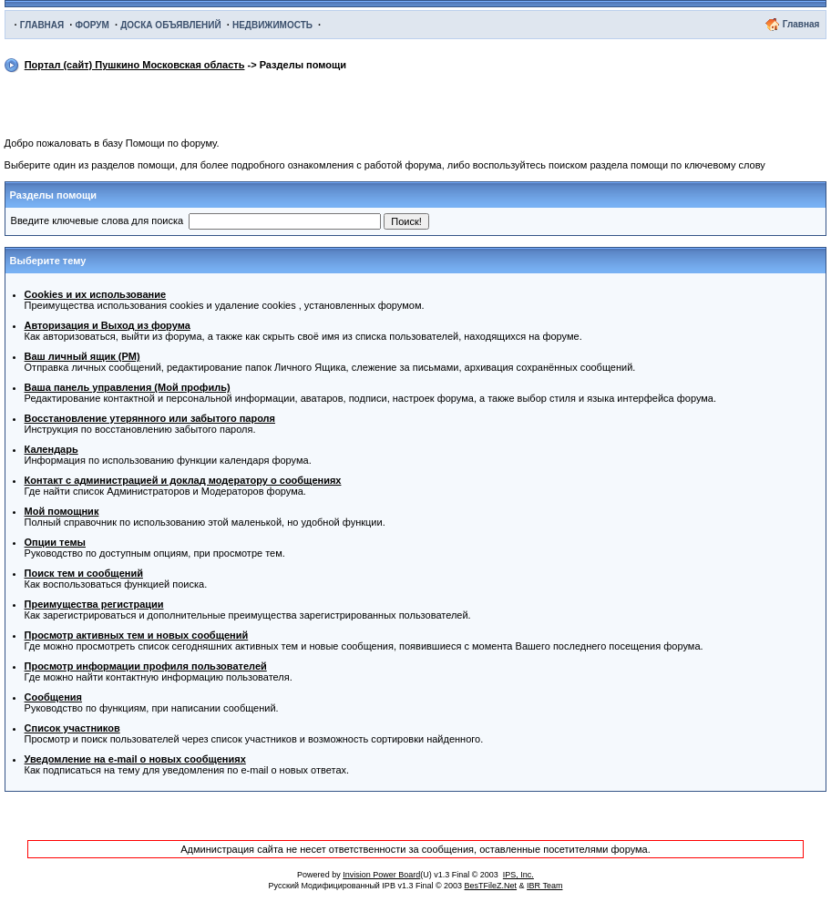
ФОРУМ (91, 25)
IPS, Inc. (518, 874)
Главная (801, 24)
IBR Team (544, 885)
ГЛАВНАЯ (42, 25)
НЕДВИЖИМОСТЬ (272, 25)
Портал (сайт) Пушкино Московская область (135, 64)
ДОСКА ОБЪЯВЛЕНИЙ (170, 25)
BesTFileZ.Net (491, 885)
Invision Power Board (381, 874)
